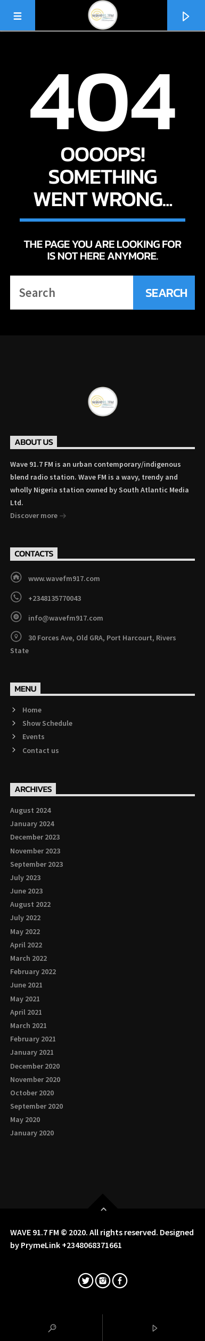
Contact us (40, 750)
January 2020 (32, 1133)
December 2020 (35, 1066)
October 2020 (32, 1092)
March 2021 (28, 1025)
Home (32, 710)
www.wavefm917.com (64, 578)
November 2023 (35, 851)
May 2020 (25, 1119)
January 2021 (32, 1052)
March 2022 (28, 958)
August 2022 (30, 904)
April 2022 (26, 945)
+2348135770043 (54, 598)
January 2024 (32, 823)
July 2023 (25, 877)
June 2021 (26, 985)
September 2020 (36, 1106)
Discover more (38, 516)
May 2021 (25, 998)
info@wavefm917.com (65, 618)
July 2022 (25, 917)
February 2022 (33, 971)
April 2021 (26, 1012)
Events (33, 736)
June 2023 (26, 891)
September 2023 (36, 864)
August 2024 (30, 810)
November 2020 (35, 1079)
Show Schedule (47, 723)
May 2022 (25, 931)
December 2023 (35, 837)
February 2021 (33, 1039)
